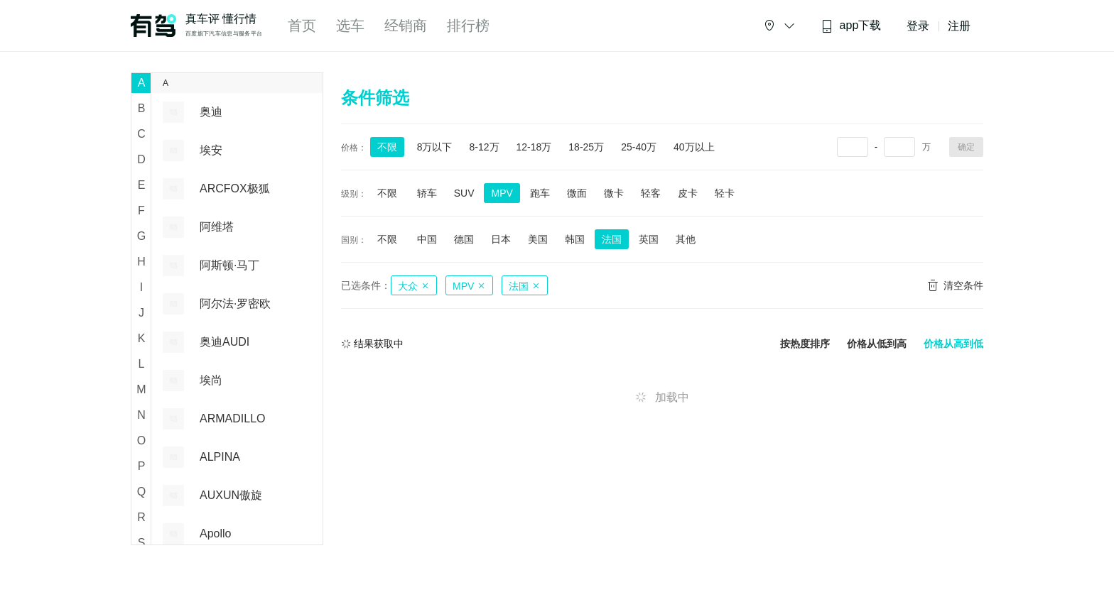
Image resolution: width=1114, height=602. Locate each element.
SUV (464, 193)
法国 (612, 239)
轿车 (427, 193)
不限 (387, 147)
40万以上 (694, 147)
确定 (966, 147)
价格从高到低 (953, 344)
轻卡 (725, 193)
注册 (959, 26)
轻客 (651, 193)
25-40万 (638, 147)
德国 (464, 239)
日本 (501, 239)
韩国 (575, 239)
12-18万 (534, 147)
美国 (538, 239)
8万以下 (435, 147)
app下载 (851, 26)
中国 (427, 239)
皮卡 (688, 193)
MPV (501, 193)
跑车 (540, 193)
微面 (577, 193)
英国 (649, 239)
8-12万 (484, 147)
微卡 (614, 193)
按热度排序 (805, 344)
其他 (686, 239)
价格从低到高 (877, 344)
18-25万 (586, 147)
